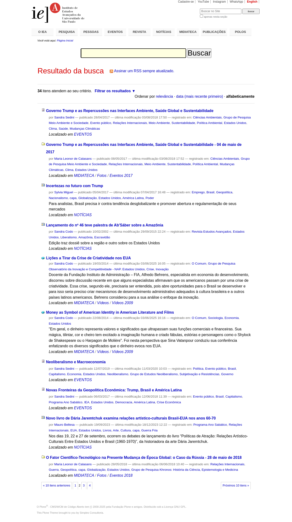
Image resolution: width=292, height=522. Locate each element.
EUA (73, 430)
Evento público (100, 123)
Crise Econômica (169, 402)
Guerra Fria (149, 430)
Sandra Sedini (64, 117)
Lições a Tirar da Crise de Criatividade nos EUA (88, 258)
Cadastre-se (186, 1)
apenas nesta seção (215, 16)
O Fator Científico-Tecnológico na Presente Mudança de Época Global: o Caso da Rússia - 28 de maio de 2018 (144, 457)
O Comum (199, 263)
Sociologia (215, 318)
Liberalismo (68, 237)
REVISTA (139, 32)
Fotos (101, 176)
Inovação (162, 269)
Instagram (219, 1)
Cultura (125, 430)
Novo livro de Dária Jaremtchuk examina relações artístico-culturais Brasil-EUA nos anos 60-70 (131, 418)
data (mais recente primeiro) (199, 96)
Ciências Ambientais (207, 117)
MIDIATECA (188, 32)
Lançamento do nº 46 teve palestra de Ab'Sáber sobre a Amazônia (104, 225)
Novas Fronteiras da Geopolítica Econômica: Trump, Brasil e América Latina (114, 390)
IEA (86, 402)
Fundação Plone (121, 506)
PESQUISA (67, 32)
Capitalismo (57, 374)
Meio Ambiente (159, 123)
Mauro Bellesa (64, 424)
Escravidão (102, 237)
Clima (53, 128)
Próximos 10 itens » (236, 485)
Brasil (210, 192)
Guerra (54, 469)
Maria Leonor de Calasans (73, 158)
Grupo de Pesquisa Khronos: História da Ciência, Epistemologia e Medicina (184, 469)
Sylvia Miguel (63, 192)
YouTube (203, 1)
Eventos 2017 (121, 176)
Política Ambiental (209, 123)
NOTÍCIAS (163, 32)
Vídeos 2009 (122, 303)
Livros (107, 430)
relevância (164, 96)
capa (73, 198)
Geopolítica (224, 192)
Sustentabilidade (183, 123)
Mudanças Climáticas (85, 128)
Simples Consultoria (91, 512)
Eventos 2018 (121, 475)
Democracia (123, 402)
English (252, 1)
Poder (150, 198)
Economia (231, 318)
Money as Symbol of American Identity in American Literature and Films (110, 312)
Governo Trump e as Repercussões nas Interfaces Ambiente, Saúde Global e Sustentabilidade (130, 111)
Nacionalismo (58, 198)
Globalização (87, 198)
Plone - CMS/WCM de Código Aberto (62, 506)
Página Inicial (65, 40)
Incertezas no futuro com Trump (74, 186)
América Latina (133, 198)
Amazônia (85, 237)
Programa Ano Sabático (65, 402)
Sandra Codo (63, 231)
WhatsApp (236, 1)
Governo (227, 374)
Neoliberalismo (117, 374)
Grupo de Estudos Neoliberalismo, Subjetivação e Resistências (174, 374)
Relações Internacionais (130, 123)
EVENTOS (115, 32)
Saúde (63, 128)
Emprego (198, 192)
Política (198, 368)
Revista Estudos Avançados (211, 231)
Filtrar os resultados (113, 91)
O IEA (42, 32)
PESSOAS (91, 32)
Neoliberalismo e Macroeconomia (76, 362)
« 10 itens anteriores (56, 485)
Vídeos (103, 303)
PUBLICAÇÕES (214, 32)
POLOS (240, 32)
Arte (116, 430)
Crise (150, 269)
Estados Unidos (235, 123)
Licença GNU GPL (175, 506)
